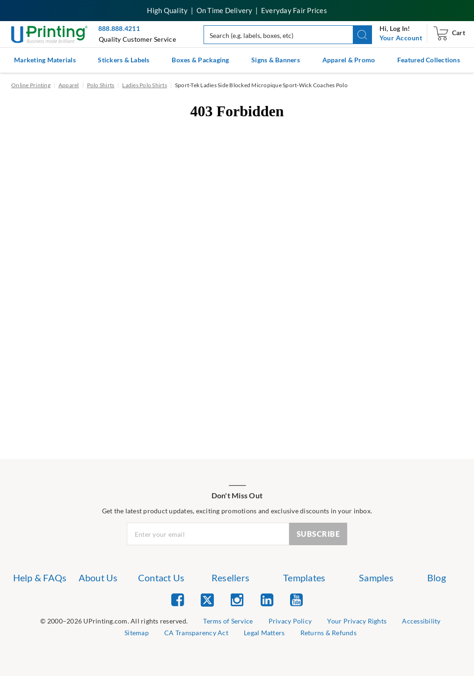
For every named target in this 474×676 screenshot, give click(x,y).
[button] (362, 34)
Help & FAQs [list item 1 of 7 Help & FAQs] (40, 577)
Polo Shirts (101, 85)
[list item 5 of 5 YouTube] (296, 599)
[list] (114, 621)
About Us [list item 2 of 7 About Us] (98, 577)
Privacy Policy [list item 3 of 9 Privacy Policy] (290, 621)
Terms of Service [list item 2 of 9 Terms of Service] (228, 621)
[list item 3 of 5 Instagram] (237, 599)
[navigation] (400, 38)
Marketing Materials (45, 60)
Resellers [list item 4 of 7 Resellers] (230, 577)
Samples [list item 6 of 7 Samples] (376, 577)
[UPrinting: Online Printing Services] (49, 34)
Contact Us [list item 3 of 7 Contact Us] (161, 577)
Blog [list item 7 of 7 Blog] (436, 577)
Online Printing (31, 85)
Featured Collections (428, 60)
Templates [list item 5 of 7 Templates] (304, 577)
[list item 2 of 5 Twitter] (207, 601)
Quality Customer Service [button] (137, 39)
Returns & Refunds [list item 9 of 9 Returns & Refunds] (328, 633)
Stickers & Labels (123, 60)
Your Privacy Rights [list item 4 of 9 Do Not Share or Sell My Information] (356, 621)
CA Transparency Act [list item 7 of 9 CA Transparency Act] (196, 633)
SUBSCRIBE (318, 533)
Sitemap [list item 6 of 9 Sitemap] (136, 633)
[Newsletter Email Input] (208, 534)
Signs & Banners (275, 60)
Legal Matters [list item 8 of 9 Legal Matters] (264, 633)
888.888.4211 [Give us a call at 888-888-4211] (119, 28)
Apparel (68, 85)
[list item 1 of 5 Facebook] (177, 599)
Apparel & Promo (348, 60)
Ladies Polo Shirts (144, 85)
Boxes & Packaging (200, 60)
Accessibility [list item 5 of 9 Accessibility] (421, 621)
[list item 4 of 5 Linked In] (267, 599)
